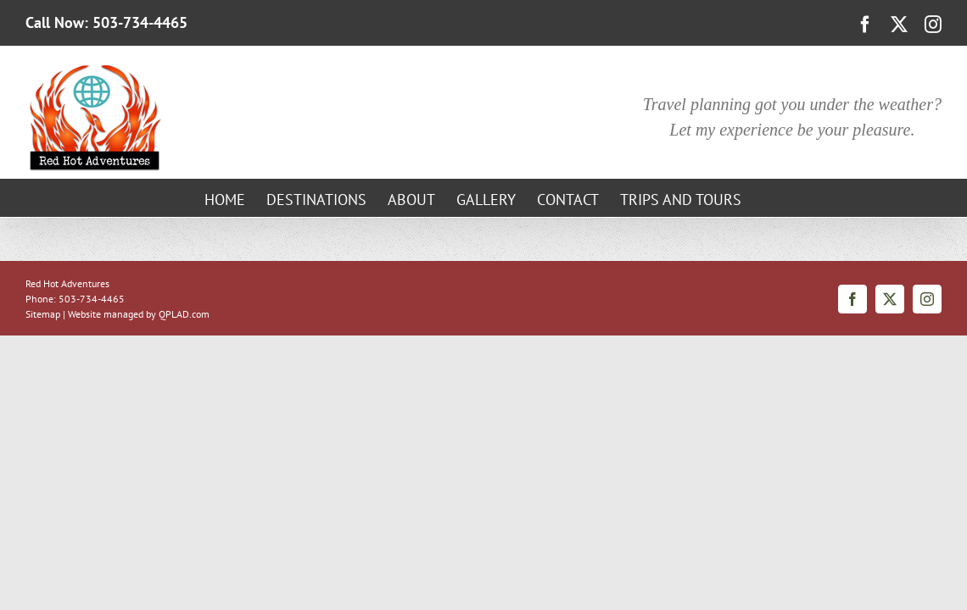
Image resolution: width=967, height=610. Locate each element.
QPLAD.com (184, 314)
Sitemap (42, 314)
